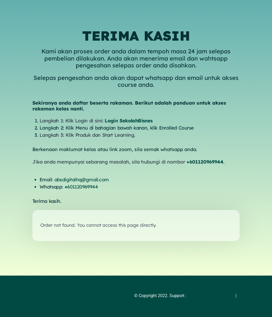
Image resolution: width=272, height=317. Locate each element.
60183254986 (251, 295)
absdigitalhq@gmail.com (81, 180)
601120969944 (81, 187)
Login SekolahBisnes (128, 121)
